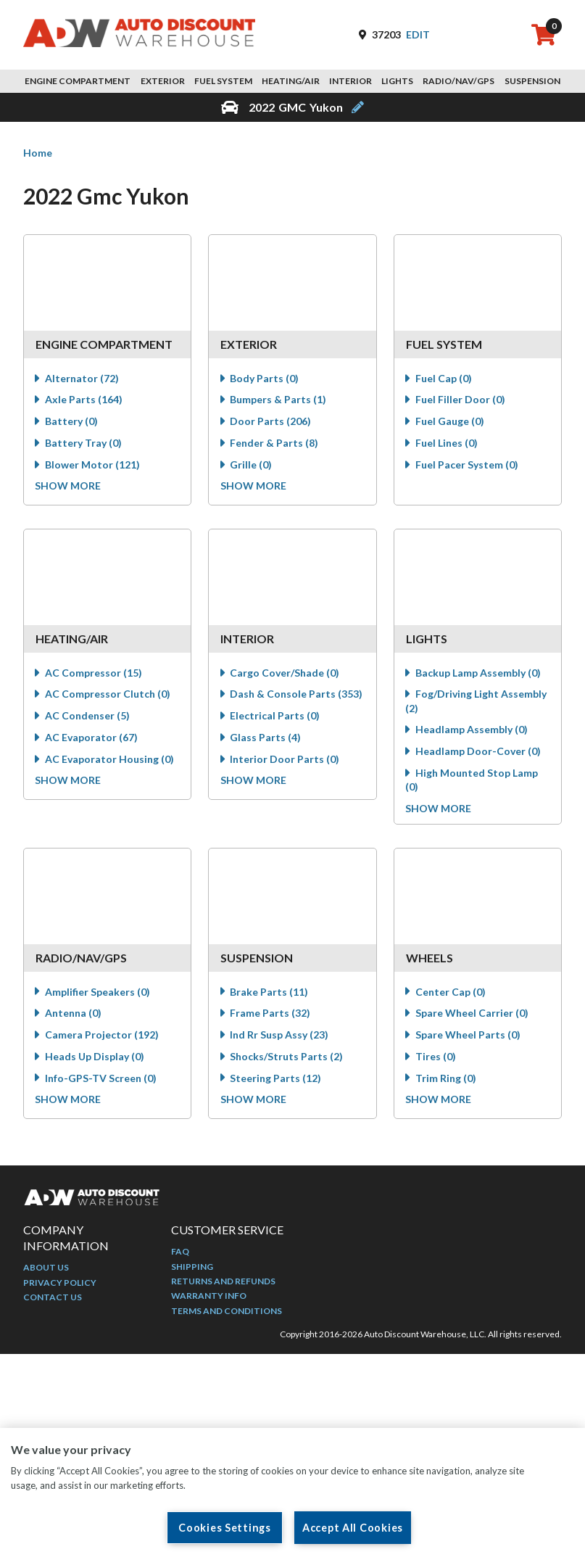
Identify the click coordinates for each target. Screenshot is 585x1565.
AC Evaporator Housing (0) (110, 760)
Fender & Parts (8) (275, 444)
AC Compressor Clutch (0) (109, 695)
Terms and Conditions (226, 1313)
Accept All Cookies (352, 1527)
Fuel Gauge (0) (451, 422)
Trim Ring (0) (447, 1081)
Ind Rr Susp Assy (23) (280, 1039)
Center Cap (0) (452, 995)
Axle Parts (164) (85, 401)
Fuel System (223, 80)
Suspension (532, 80)
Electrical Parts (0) (276, 717)
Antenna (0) (74, 1017)
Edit (418, 34)
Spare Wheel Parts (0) (469, 1039)
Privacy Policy (59, 1284)
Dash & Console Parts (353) (297, 695)
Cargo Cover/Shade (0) (286, 674)
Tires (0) (437, 1060)
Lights (397, 80)
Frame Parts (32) (271, 1017)
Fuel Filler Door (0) (462, 401)
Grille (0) (252, 466)
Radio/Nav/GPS (458, 80)
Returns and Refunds (223, 1284)
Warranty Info (208, 1298)
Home (37, 152)
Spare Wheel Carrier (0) (473, 1017)
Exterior (163, 80)
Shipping (192, 1268)
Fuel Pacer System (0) (468, 466)
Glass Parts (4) (266, 738)
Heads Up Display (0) (96, 1060)
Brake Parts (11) (270, 995)
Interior (350, 80)
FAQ (180, 1254)
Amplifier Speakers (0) (99, 995)
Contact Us (52, 1299)
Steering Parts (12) (277, 1081)
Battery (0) (72, 422)
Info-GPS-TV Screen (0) (102, 1081)
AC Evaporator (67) (92, 738)
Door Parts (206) (271, 422)
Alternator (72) (83, 379)
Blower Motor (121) (93, 466)
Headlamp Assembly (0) (473, 730)
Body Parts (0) (265, 379)
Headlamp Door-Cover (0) (479, 752)
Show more (70, 487)
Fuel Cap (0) (445, 379)
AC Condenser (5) (88, 717)
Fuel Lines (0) (448, 444)
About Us (46, 1270)
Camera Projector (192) (103, 1039)
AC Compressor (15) (95, 674)
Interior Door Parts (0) (286, 760)
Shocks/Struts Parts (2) (287, 1060)
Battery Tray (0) (84, 444)
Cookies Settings (224, 1527)
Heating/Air (291, 80)
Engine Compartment (77, 80)
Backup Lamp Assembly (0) (479, 674)
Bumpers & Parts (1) (279, 401)
